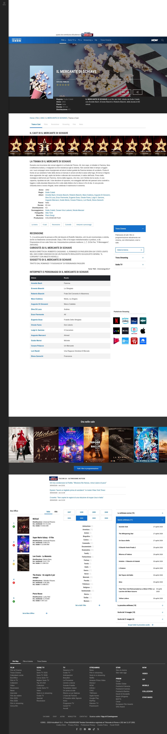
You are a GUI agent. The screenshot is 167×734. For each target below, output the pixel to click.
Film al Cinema (16, 670)
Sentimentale (85, 591)
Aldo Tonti (49, 213)
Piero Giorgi (49, 215)
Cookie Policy (102, 725)
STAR (118, 667)
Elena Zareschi (97, 200)
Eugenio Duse (74, 197)
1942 (64, 102)
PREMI (118, 679)
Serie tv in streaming (44, 693)
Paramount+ (94, 706)
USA (56, 512)
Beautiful (66, 678)
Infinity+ (92, 688)
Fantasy (86, 560)
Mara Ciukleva (88, 195)
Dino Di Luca (50, 197)
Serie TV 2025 (42, 673)
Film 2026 (14, 701)
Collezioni (14, 683)
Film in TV (14, 680)
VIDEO (145, 673)
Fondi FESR (114, 725)
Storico (86, 594)
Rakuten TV (93, 703)
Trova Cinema (15, 673)
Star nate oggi (121, 673)
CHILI (91, 690)
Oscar (118, 681)
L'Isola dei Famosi (70, 696)
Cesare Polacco (76, 200)
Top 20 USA (41, 683)
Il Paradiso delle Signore (72, 698)
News (12, 690)
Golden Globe (121, 684)
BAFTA (118, 699)
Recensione (56, 224)
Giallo (87, 567)
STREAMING (94, 667)
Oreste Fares (86, 197)
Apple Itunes (94, 696)
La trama (34, 224)
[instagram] (80, 729)
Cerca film (14, 706)
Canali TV (67, 706)
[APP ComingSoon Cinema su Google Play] (139, 716)
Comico (86, 540)
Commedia (86, 543)
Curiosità (68, 224)
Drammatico (86, 550)
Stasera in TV (68, 670)
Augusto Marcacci (52, 200)
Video (12, 685)
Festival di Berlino (122, 691)
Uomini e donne (69, 683)
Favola (86, 564)
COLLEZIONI (147, 691)
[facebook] (76, 729)
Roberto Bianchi (75, 195)
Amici (65, 701)
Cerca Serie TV (42, 678)
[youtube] (89, 729)
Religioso (86, 587)
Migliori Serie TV (43, 680)
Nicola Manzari (78, 210)
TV (64, 667)
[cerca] (162, 40)
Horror (86, 574)
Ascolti (65, 708)
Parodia (86, 581)
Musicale (86, 577)
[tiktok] (94, 729)
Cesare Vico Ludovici (64, 210)
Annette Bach (50, 195)
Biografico (86, 536)
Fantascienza (86, 557)
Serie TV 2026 (42, 675)
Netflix (91, 678)
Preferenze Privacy (88, 725)
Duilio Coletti (68, 99)
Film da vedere (16, 696)
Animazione (86, 526)
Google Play (94, 698)
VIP (143, 679)
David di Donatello (123, 694)
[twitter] (98, 729)
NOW (91, 685)
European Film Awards (124, 704)
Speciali (40, 698)
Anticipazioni (68, 675)
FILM (12, 667)
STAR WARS (147, 697)
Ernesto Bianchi (62, 195)
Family (86, 553)
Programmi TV (68, 703)
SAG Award (120, 707)
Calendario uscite (16, 675)
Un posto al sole (69, 690)
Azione (86, 533)
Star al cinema (121, 670)
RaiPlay (92, 701)
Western (86, 601)
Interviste (13, 693)
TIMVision (93, 693)
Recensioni (14, 688)
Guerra (86, 570)
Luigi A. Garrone (98, 197)
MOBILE (145, 685)
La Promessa (68, 680)
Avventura (86, 530)
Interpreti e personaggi (83, 224)
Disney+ (92, 683)
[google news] (85, 729)
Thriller (86, 598)
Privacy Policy (73, 725)
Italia (48, 512)
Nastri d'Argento (122, 696)
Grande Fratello (69, 685)
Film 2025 (14, 698)
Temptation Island (69, 688)
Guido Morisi (64, 200)
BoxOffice (14, 678)
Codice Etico (61, 725)
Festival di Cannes (123, 689)
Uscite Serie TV (42, 688)
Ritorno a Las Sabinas (71, 693)
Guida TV (40, 696)
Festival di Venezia (123, 686)
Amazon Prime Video (97, 680)
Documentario (86, 547)
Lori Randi (87, 200)
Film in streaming (16, 703)
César (118, 702)
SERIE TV (40, 667)
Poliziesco (85, 584)
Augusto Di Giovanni (102, 195)
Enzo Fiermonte (62, 197)
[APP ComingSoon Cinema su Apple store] (125, 716)
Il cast (45, 224)
